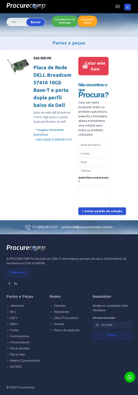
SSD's (11, 317)
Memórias (15, 305)
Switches (57, 305)
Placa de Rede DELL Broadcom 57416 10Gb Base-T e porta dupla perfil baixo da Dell (52, 86)
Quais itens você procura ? (93, 179)
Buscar (36, 22)
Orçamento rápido (87, 21)
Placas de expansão (65, 330)
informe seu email (104, 317)
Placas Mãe (15, 354)
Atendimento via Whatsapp (65, 21)
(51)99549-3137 (45, 227)
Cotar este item (95, 66)
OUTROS (14, 366)
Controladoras (17, 336)
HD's (11, 311)
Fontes (12, 330)
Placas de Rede (18, 348)
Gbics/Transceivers (64, 317)
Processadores (17, 342)
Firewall (57, 324)
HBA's (12, 324)
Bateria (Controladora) (23, 360)
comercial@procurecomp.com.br (87, 227)
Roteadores (59, 311)
